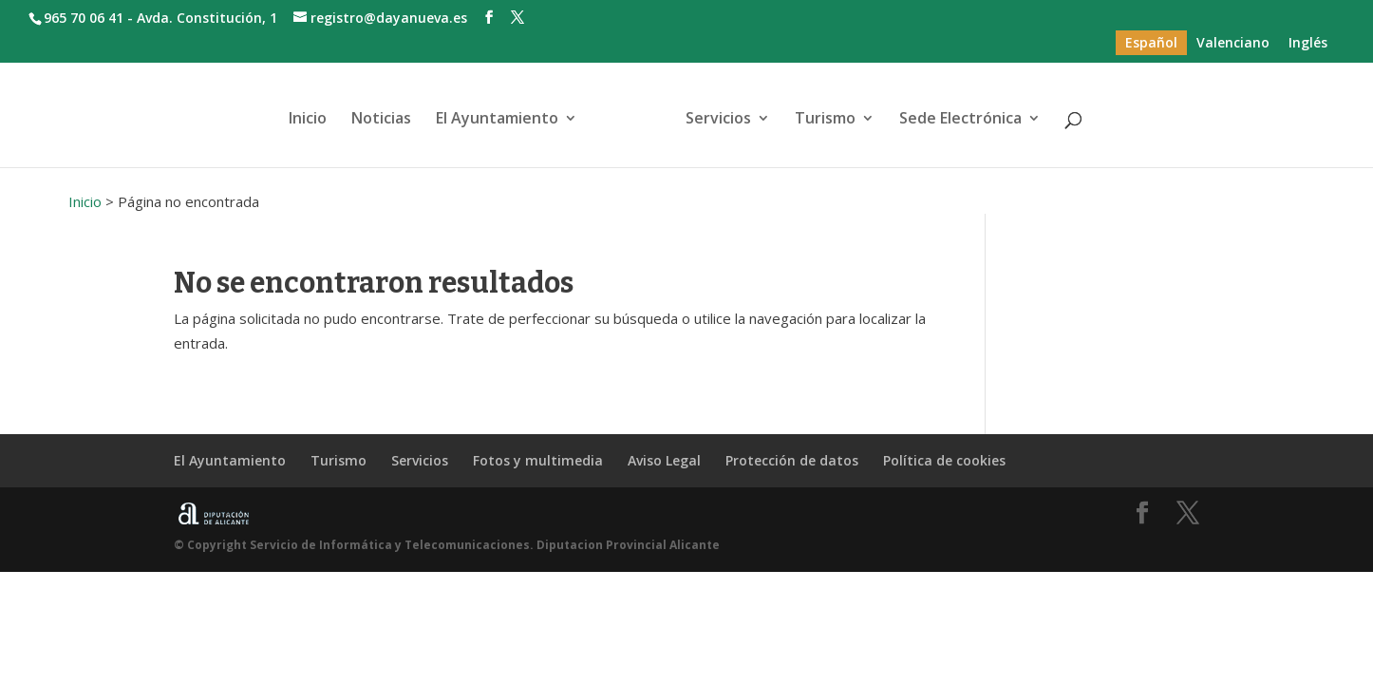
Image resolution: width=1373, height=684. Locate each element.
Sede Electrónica (960, 119)
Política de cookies (944, 460)
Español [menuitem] (1151, 42)
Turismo (825, 119)
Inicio (308, 119)
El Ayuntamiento (497, 119)
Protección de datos (791, 460)
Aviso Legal (664, 460)
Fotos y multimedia (538, 460)
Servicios (718, 119)
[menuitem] (1151, 42)
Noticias (381, 119)
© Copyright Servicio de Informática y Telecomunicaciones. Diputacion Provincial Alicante (447, 545)
